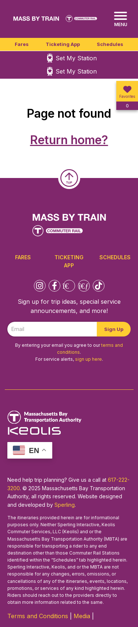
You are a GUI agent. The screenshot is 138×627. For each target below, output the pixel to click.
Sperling (64, 505)
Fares (22, 44)
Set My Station (76, 58)
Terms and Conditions (37, 616)
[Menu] (120, 19)
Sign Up (113, 329)
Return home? (69, 140)
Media (82, 616)
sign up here (88, 359)
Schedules (110, 44)
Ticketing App (63, 44)
